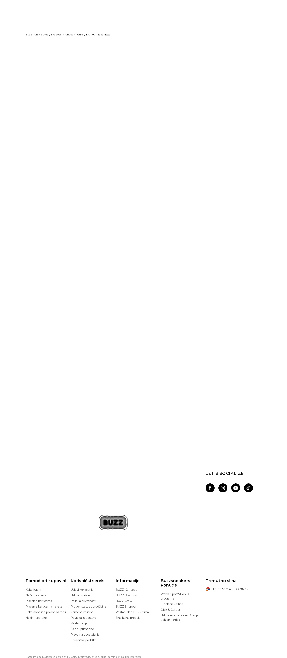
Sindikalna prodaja (128, 595)
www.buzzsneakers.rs (63, 656)
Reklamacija (79, 601)
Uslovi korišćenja (82, 567)
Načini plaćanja (36, 573)
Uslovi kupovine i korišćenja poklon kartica (179, 595)
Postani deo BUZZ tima (132, 590)
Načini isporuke (36, 595)
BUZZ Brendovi (126, 573)
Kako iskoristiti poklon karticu (46, 590)
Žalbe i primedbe (82, 606)
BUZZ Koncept (126, 567)
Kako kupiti (33, 567)
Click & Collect (170, 587)
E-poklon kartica (172, 582)
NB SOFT (95, 656)
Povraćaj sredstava (84, 595)
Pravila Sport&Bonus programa (175, 574)
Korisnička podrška (83, 618)
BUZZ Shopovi (126, 584)
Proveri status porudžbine (88, 584)
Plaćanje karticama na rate (44, 584)
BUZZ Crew (124, 578)
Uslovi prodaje (80, 573)
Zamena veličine (82, 590)
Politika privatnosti (83, 578)
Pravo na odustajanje (85, 612)
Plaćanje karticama (39, 578)
